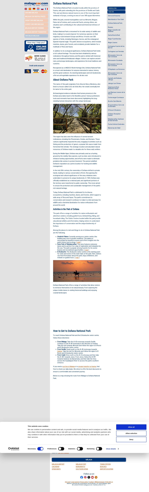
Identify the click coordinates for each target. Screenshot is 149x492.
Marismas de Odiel (114, 128)
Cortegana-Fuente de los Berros (116, 47)
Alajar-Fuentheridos (114, 39)
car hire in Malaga (69, 366)
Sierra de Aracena (114, 16)
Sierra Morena (65, 439)
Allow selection (131, 472)
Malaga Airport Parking (34, 27)
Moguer (89, 439)
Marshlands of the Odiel (76, 436)
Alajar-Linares (112, 42)
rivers (91, 444)
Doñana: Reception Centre (114, 114)
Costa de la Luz (68, 446)
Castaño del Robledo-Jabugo (115, 79)
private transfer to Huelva (87, 366)
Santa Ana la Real (114, 35)
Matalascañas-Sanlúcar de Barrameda (116, 119)
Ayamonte (74, 439)
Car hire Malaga (31, 13)
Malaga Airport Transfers (35, 31)
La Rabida (82, 439)
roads (87, 444)
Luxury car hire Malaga (34, 24)
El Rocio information (68, 441)
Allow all (131, 466)
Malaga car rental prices (35, 16)
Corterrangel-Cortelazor (116, 97)
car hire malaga (63, 453)
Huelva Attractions (60, 436)
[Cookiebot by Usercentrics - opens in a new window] (13, 487)
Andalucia (112, 8)
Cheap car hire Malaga (34, 20)
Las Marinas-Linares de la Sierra (116, 93)
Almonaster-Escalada (115, 60)
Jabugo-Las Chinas (114, 83)
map (78, 242)
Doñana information (82, 441)
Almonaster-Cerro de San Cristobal (115, 55)
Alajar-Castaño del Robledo (114, 30)
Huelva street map (65, 444)
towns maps (58, 446)
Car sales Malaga (32, 35)
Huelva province (78, 444)
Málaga (89, 460)
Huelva (59, 351)
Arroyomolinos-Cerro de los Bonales (116, 105)
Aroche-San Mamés (114, 101)
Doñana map (79, 446)
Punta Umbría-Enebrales (116, 124)
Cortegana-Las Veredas (116, 51)
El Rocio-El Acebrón (114, 110)
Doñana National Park (115, 23)
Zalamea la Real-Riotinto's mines (113, 87)
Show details (111, 488)
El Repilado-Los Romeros (116, 69)
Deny (131, 478)
